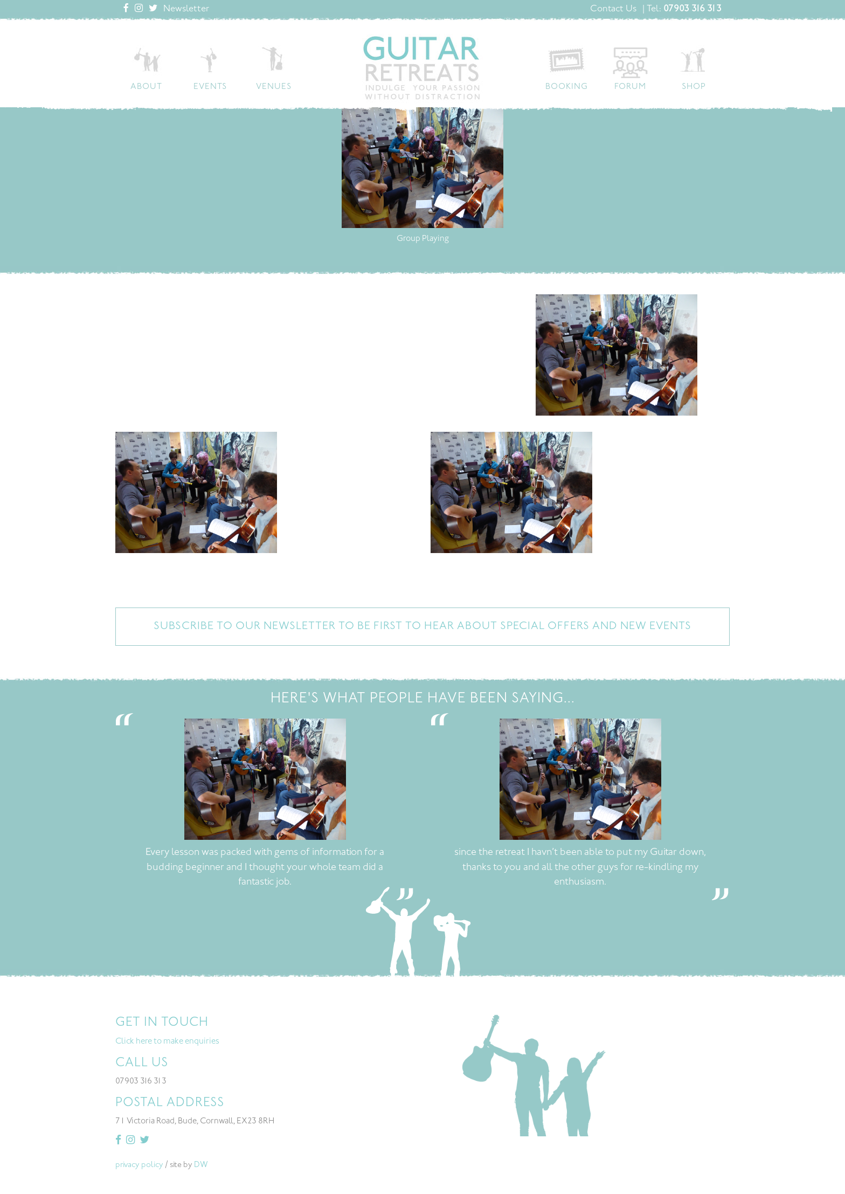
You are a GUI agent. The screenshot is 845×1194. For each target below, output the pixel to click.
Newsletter (186, 9)
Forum (630, 87)
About (146, 87)
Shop (694, 87)
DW (201, 1166)
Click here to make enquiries (167, 1043)
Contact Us (613, 9)
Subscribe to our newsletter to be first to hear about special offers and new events (422, 628)
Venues (274, 87)
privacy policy (139, 1166)
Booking (566, 87)
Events (210, 87)
